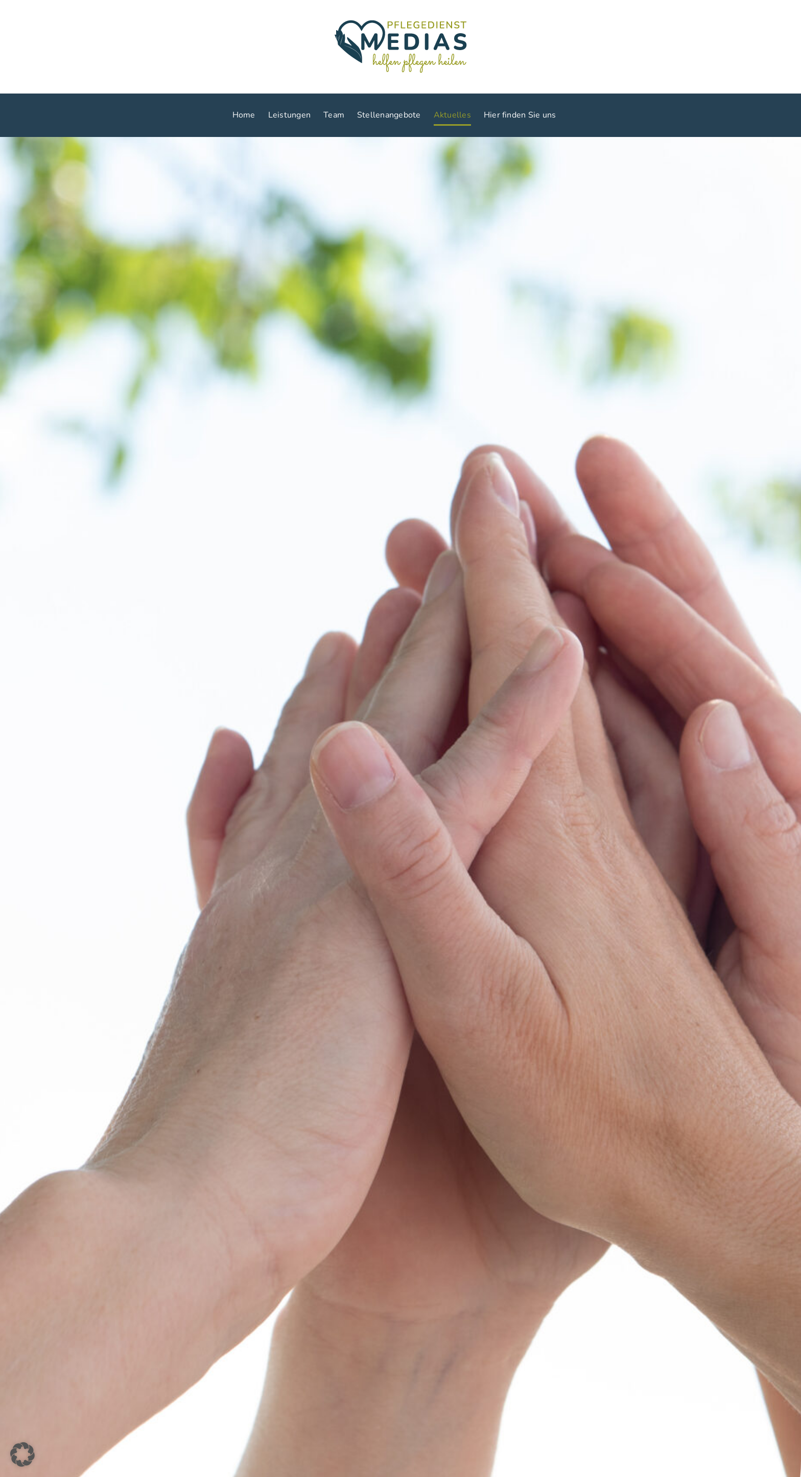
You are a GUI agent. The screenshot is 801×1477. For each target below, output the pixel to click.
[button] (22, 1454)
